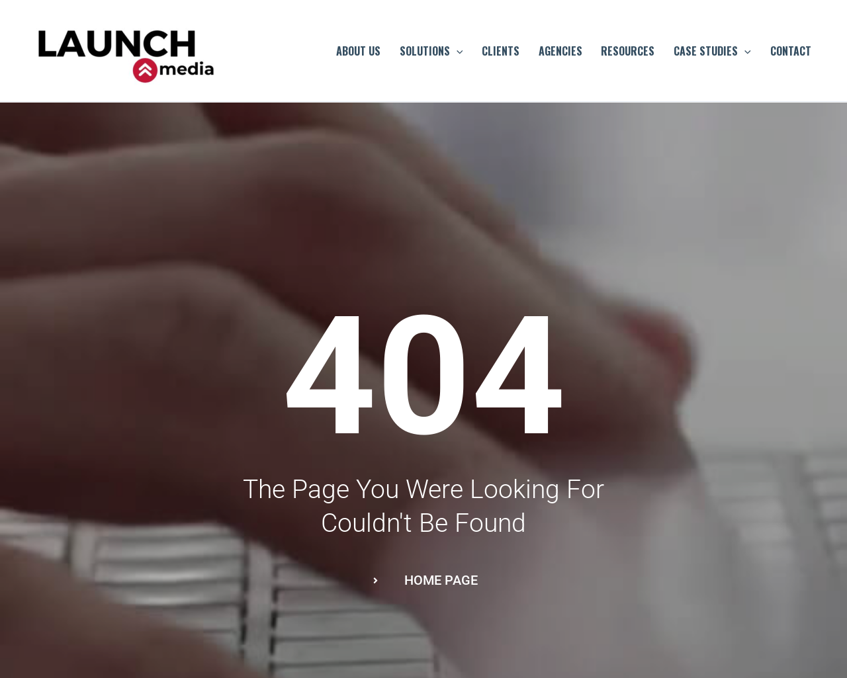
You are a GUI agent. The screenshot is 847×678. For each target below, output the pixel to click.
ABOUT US (358, 51)
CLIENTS (500, 51)
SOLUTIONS (431, 50)
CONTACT (790, 51)
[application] (456, 50)
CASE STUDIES (712, 50)
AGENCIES (560, 51)
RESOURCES (627, 51)
